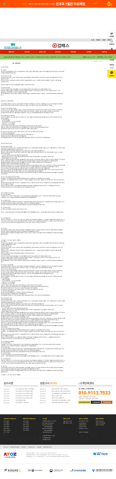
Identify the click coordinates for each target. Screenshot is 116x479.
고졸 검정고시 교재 (67, 421)
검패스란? (11, 52)
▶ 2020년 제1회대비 (47, 425)
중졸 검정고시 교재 (67, 423)
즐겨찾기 (109, 40)
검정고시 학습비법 (100, 425)
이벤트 (103, 40)
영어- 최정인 (6, 425)
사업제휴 (39, 447)
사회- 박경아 (6, 426)
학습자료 (73, 52)
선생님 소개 (42, 52)
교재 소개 (58, 52)
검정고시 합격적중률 (100, 423)
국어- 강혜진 (26, 421)
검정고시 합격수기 (100, 421)
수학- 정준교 (6, 423)
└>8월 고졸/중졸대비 (48, 430)
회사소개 (6, 447)
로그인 (92, 40)
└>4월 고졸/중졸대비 (48, 426)
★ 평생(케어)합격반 (47, 432)
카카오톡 (111, 74)
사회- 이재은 (26, 426)
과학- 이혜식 (6, 428)
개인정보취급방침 (14, 447)
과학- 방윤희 (26, 428)
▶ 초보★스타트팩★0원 (48, 423)
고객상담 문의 (31, 447)
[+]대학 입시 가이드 (83, 428)
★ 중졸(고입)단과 (47, 439)
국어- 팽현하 (6, 421)
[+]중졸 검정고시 (83, 425)
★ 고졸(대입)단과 (47, 437)
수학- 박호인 (26, 423)
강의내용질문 (111, 34)
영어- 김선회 (26, 425)
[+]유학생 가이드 (83, 426)
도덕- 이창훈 (26, 430)
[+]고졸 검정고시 (83, 423)
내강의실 (104, 52)
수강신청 (26, 52)
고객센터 (88, 52)
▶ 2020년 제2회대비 (47, 428)
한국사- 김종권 (7, 430)
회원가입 (98, 40)
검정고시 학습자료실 (83, 432)
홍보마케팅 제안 (47, 447)
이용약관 (23, 447)
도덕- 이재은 (6, 432)
